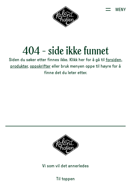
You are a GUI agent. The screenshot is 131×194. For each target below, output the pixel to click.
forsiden (113, 60)
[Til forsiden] (66, 154)
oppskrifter (40, 66)
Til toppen (65, 179)
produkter (19, 66)
